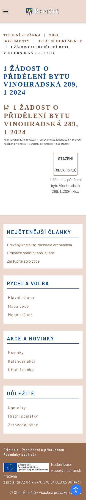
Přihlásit (10, 450)
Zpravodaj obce (23, 424)
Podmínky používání (20, 455)
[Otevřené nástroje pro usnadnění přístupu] (75, 489)
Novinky (16, 352)
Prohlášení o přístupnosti (44, 450)
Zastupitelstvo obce (23, 261)
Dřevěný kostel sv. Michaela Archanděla (39, 244)
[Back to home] (43, 11)
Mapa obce (18, 306)
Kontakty (17, 407)
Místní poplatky (23, 416)
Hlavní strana (21, 297)
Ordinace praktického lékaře (30, 252)
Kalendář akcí (21, 361)
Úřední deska (21, 369)
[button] (5, 11)
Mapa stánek (20, 314)
